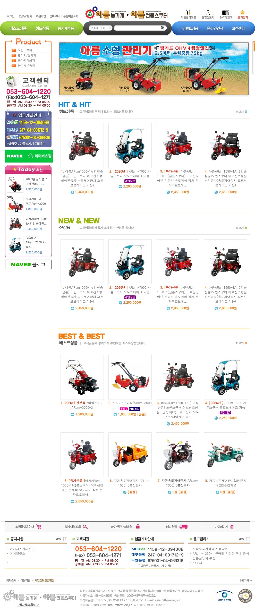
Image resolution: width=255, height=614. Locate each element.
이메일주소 (17, 553)
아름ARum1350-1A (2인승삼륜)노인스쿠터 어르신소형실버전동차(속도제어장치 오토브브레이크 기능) (226, 178)
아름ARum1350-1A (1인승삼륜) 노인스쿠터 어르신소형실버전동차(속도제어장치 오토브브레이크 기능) (82, 178)
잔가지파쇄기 (26, 60)
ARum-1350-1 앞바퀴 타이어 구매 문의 (221, 553)
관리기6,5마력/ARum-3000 (131, 402)
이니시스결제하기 (22, 549)
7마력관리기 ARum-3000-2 (84, 405)
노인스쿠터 (25, 50)
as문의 (197, 562)
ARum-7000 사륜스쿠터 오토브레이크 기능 (130, 173)
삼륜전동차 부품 (204, 558)
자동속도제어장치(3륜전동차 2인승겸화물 (227, 482)
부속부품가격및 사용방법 (210, 549)
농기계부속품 (26, 65)
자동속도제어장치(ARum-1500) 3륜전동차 (132, 482)
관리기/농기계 (27, 55)
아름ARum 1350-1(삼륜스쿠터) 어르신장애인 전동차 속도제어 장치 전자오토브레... (178, 178)
